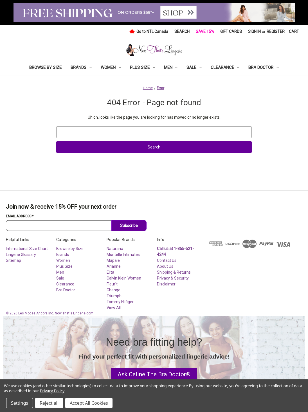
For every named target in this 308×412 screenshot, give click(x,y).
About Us (165, 266)
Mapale (113, 260)
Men (171, 67)
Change (113, 290)
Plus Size (142, 67)
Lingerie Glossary (21, 254)
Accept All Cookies (89, 403)
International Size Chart (27, 248)
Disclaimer (166, 284)
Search (182, 31)
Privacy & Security (173, 278)
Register (276, 31)
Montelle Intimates (123, 254)
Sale (194, 67)
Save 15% (205, 31)
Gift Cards (231, 31)
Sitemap (13, 260)
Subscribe (129, 225)
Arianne (114, 266)
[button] (154, 374)
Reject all (49, 403)
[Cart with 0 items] (294, 32)
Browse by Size (45, 67)
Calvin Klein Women (124, 278)
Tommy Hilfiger (120, 302)
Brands (81, 67)
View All (114, 307)
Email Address (19, 216)
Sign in (254, 31)
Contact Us (166, 260)
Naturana (115, 248)
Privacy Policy (52, 390)
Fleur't (112, 284)
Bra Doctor (263, 67)
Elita (110, 272)
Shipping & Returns (174, 272)
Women (111, 67)
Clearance (225, 67)
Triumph (114, 296)
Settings (19, 403)
